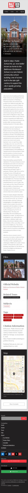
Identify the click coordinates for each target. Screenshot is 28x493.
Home (2, 425)
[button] (22, 11)
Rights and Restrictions (8, 445)
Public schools (18, 317)
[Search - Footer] (11, 418)
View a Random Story (14, 461)
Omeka (9, 485)
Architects (3, 447)
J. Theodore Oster (8, 317)
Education (6, 306)
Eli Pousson (8, 53)
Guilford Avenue (19, 315)
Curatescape (15, 485)
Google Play (14, 471)
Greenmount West (8, 315)
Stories (6, 11)
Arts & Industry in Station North (11, 297)
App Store (14, 468)
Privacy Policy (6, 440)
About (2, 435)
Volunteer (5, 442)
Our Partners (6, 437)
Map (17, 11)
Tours (12, 11)
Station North (7, 320)
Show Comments (14, 404)
